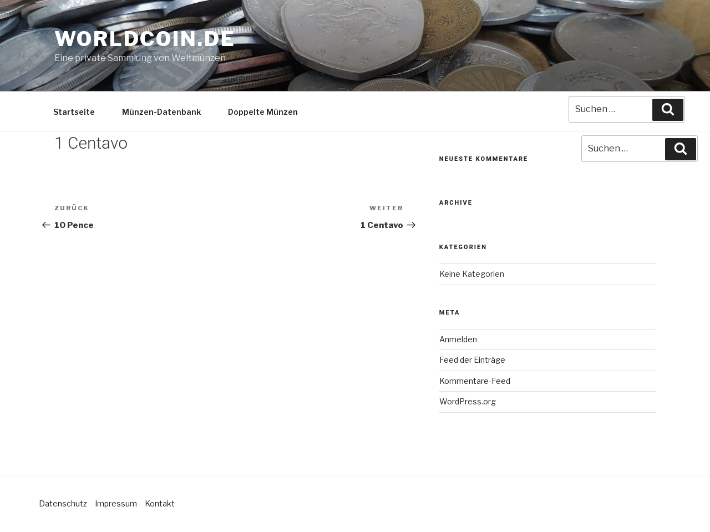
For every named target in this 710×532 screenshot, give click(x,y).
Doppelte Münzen (263, 111)
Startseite (74, 111)
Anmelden (458, 339)
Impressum (116, 503)
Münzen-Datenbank (161, 111)
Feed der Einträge (472, 359)
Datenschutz (63, 503)
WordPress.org (467, 401)
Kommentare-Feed (474, 381)
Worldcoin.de (145, 39)
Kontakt (160, 503)
